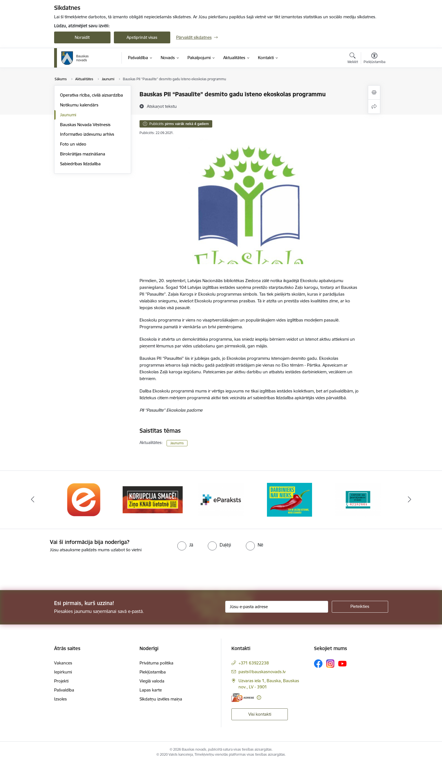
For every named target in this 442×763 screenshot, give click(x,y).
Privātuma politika (156, 663)
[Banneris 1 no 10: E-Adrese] (84, 499)
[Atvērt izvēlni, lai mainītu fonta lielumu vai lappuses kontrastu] (374, 59)
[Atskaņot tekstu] (162, 106)
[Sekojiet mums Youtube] (342, 663)
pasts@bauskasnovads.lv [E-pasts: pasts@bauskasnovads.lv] (262, 671)
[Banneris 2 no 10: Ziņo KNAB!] (153, 499)
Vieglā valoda (152, 681)
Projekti (61, 681)
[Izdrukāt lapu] (374, 92)
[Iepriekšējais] (33, 499)
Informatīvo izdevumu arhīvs (87, 134)
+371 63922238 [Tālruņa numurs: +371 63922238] (253, 663)
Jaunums (177, 443)
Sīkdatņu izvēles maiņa (161, 699)
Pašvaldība (64, 690)
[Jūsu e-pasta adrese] (276, 607)
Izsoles (60, 699)
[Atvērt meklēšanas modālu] (353, 59)
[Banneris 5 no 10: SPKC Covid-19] (358, 499)
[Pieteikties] (360, 607)
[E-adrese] (242, 697)
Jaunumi (68, 114)
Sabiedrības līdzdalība (80, 163)
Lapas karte (151, 690)
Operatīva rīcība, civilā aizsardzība (91, 95)
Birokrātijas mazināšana (82, 154)
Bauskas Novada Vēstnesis (85, 124)
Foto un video (73, 144)
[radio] (185, 544)
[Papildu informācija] (259, 697)
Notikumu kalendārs (79, 105)
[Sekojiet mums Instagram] (330, 663)
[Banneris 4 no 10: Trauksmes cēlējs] (289, 499)
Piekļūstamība (153, 672)
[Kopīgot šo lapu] (374, 106)
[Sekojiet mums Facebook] (318, 663)
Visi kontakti (259, 714)
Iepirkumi (63, 672)
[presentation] (47, 569)
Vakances (63, 663)
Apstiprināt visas (142, 37)
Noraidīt (82, 37)
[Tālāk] (409, 499)
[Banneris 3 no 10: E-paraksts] (221, 499)
